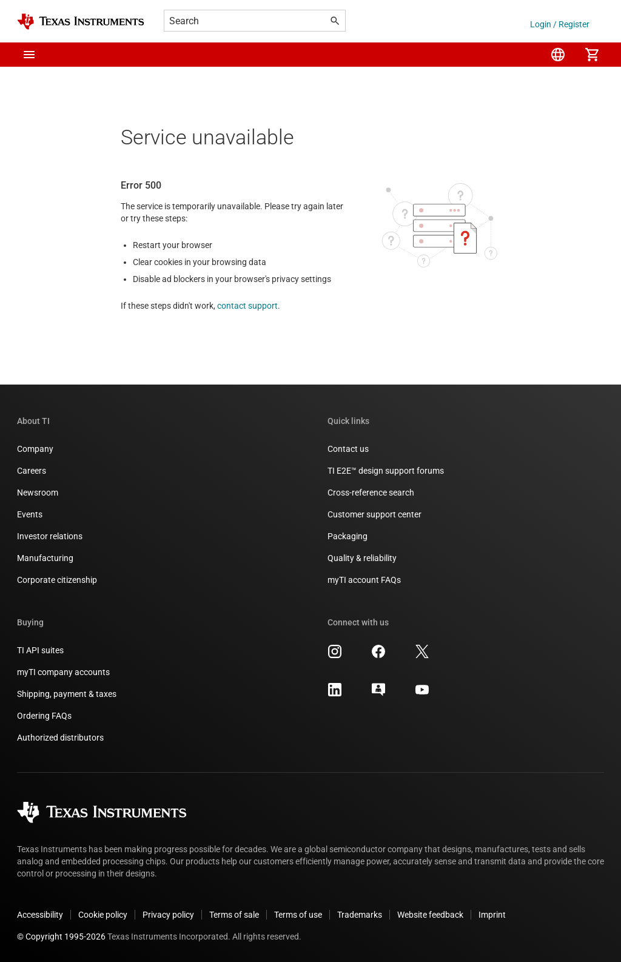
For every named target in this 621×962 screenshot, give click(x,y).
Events (29, 514)
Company (35, 449)
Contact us (348, 449)
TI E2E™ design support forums (385, 471)
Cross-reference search (370, 492)
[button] (29, 54)
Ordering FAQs (44, 716)
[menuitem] (558, 54)
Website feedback (430, 915)
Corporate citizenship (57, 580)
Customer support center (374, 514)
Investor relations (49, 536)
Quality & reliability (362, 558)
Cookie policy (102, 915)
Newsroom (37, 492)
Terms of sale (234, 915)
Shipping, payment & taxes (66, 694)
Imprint (492, 915)
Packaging (347, 536)
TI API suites (40, 650)
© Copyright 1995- (61, 936)
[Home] (80, 21)
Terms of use (298, 915)
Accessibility (40, 915)
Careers (31, 471)
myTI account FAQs (364, 580)
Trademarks (359, 915)
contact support (247, 306)
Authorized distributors (60, 737)
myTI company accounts (63, 672)
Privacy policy (168, 915)
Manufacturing (45, 558)
